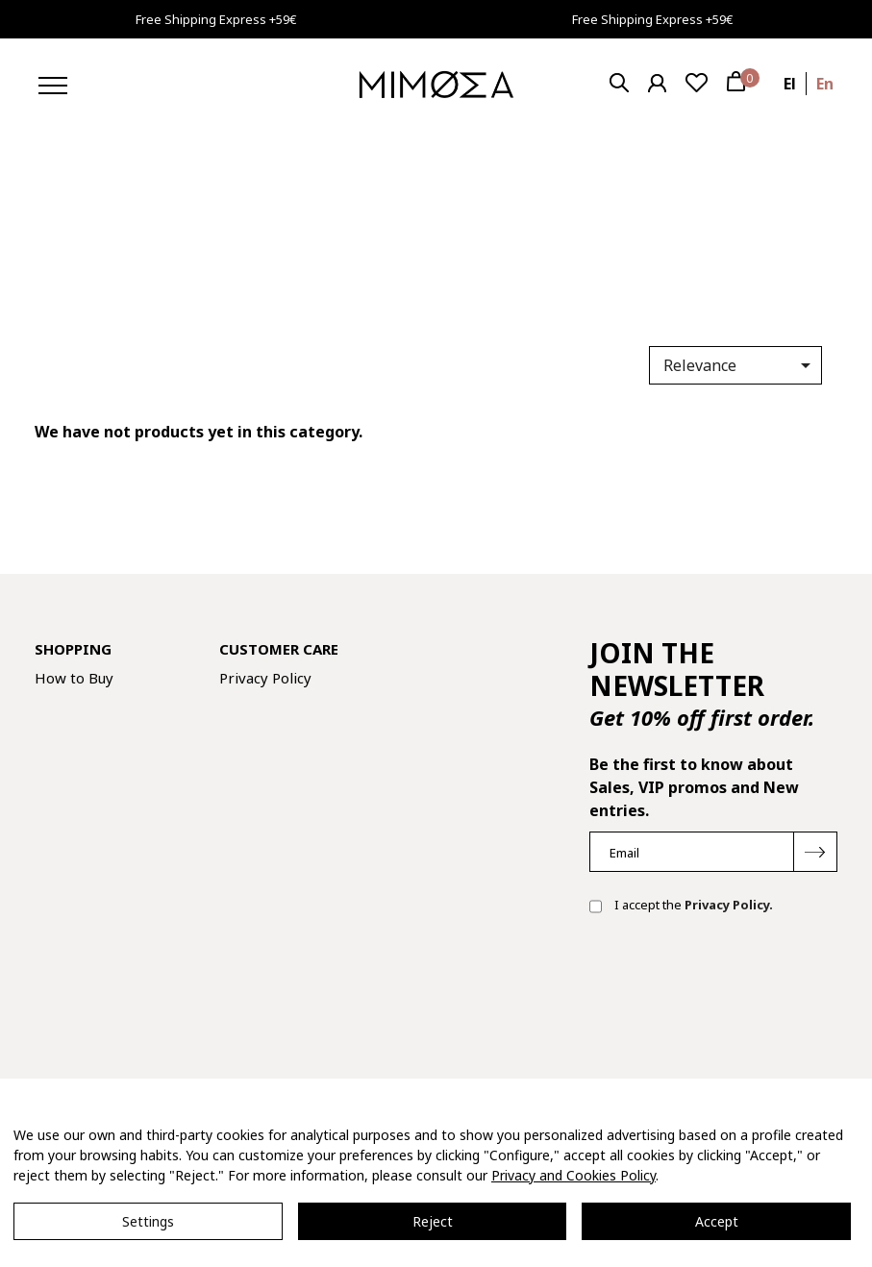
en (825, 83)
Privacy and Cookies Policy (573, 1175)
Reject (432, 1221)
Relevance (740, 365)
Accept (716, 1221)
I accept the (681, 906)
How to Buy (74, 677)
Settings (148, 1221)
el (790, 83)
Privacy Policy (265, 677)
